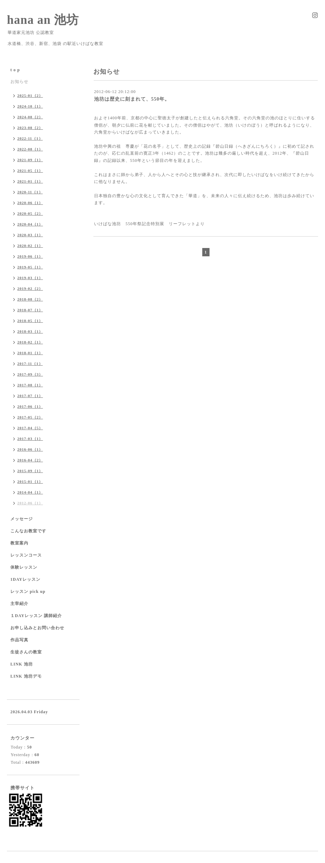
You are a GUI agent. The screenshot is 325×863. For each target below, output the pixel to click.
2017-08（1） (30, 385)
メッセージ (21, 518)
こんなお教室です (28, 531)
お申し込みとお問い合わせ (37, 627)
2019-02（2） (30, 288)
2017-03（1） (30, 439)
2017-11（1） (30, 363)
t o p (15, 69)
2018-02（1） (30, 342)
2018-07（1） (30, 310)
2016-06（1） (30, 449)
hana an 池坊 (43, 20)
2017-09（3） (30, 374)
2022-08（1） (30, 149)
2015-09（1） (30, 471)
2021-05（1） (30, 170)
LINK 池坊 (21, 664)
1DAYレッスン (25, 579)
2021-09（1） (30, 160)
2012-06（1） (30, 503)
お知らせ (19, 81)
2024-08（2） (30, 117)
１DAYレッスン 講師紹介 (36, 615)
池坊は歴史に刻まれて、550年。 (132, 99)
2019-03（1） (30, 278)
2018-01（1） (30, 353)
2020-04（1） (30, 224)
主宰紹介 (19, 603)
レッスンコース (26, 555)
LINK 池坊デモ (26, 676)
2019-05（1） (30, 267)
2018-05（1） (30, 321)
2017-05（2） (30, 417)
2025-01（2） (30, 95)
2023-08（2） (30, 128)
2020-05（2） (30, 213)
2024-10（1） (30, 106)
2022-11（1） (30, 138)
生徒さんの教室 (26, 652)
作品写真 (19, 639)
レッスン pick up (27, 591)
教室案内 (19, 543)
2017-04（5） (30, 428)
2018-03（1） (30, 331)
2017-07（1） (30, 396)
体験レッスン (23, 567)
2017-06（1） (30, 406)
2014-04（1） (30, 492)
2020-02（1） (30, 246)
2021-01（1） (30, 181)
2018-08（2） (30, 299)
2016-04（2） (30, 460)
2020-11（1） (30, 192)
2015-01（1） (30, 481)
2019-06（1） (30, 256)
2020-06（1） (30, 203)
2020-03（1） (30, 235)
